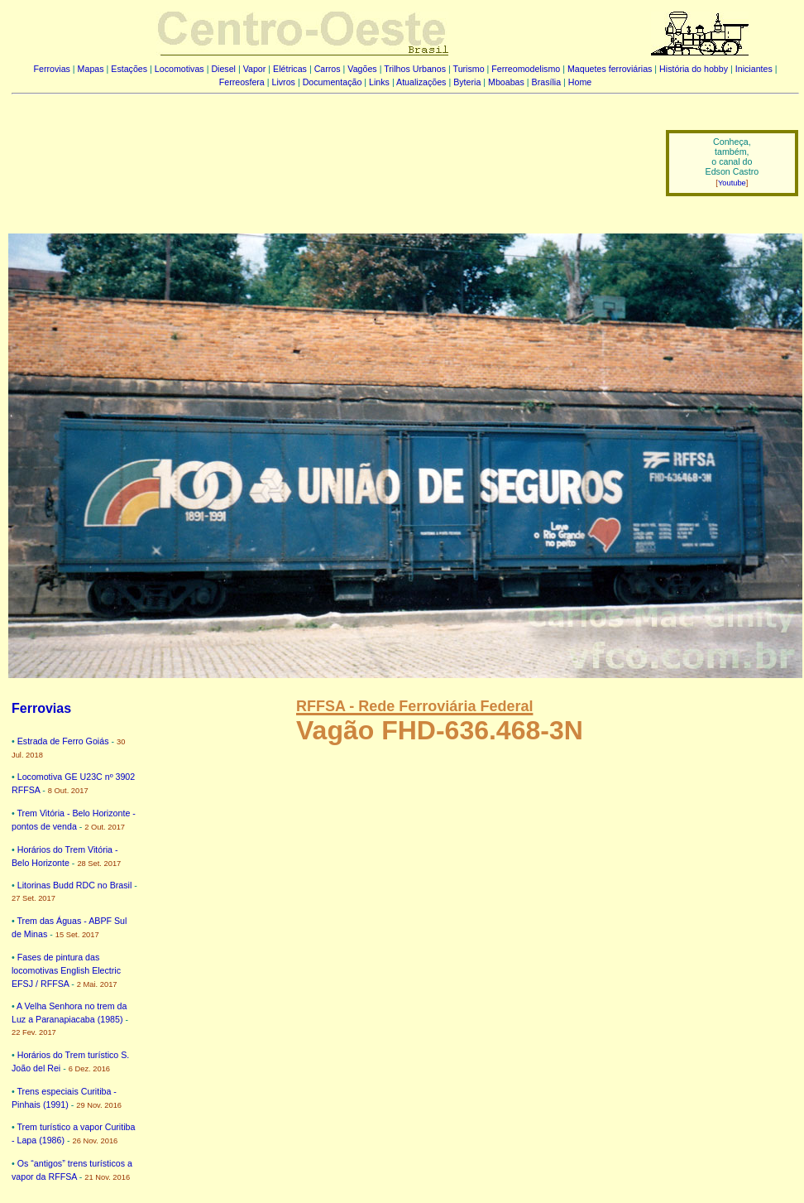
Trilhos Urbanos (415, 69)
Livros (283, 82)
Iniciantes (754, 69)
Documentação (332, 82)
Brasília (547, 82)
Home (579, 82)
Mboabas (506, 82)
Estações (129, 69)
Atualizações (421, 82)
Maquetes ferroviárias (609, 69)
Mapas (91, 69)
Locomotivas (179, 69)
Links (379, 82)
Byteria (467, 82)
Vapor (254, 69)
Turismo (469, 69)
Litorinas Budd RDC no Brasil (74, 885)
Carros (327, 69)
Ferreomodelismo (525, 69)
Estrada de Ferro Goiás (63, 741)
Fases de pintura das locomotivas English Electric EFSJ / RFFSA (66, 970)
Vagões (361, 69)
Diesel (223, 69)
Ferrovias (51, 69)
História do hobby (693, 69)
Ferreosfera (242, 82)
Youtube (732, 183)
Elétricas (290, 69)
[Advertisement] (328, 151)
